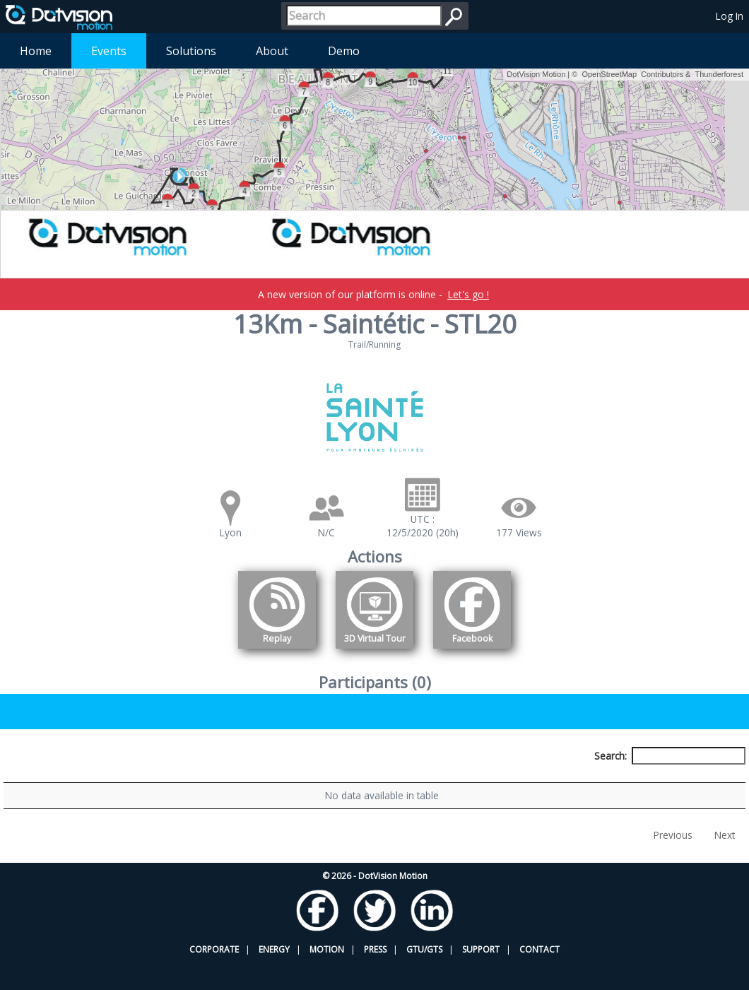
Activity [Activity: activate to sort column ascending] (589, 782)
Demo (344, 51)
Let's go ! (468, 294)
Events (108, 51)
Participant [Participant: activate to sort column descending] (97, 782)
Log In (729, 16)
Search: (669, 756)
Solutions (191, 51)
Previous (673, 862)
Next (724, 862)
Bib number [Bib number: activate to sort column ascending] (261, 782)
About (272, 51)
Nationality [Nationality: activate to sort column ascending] (434, 782)
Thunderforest (719, 74)
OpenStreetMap (609, 74)
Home (36, 51)
